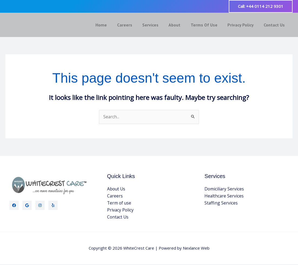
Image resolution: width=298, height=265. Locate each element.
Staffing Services (221, 203)
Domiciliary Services (224, 189)
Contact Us (275, 25)
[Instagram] (40, 205)
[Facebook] (14, 205)
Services (157, 25)
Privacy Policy (243, 25)
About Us (116, 189)
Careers (132, 25)
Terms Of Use (207, 25)
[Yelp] (53, 205)
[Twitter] (27, 205)
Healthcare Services (224, 196)
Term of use (119, 203)
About (180, 25)
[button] (261, 6)
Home (110, 25)
